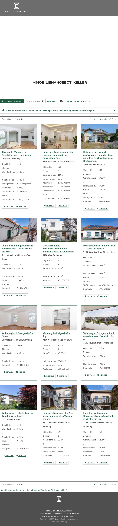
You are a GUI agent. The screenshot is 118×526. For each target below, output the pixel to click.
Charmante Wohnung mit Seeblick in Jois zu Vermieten (16, 159)
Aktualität (105, 125)
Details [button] (9, 212)
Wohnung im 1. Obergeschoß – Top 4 (17, 341)
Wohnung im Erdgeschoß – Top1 (56, 341)
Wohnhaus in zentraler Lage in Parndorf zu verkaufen (17, 420)
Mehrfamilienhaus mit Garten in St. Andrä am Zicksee (99, 253)
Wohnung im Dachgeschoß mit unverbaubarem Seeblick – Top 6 (98, 342)
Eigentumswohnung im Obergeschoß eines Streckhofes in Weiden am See (99, 422)
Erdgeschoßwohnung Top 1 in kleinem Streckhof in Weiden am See (58, 422)
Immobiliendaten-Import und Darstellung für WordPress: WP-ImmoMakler (33, 496)
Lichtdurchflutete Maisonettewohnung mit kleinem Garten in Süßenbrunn (58, 254)
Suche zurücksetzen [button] (78, 107)
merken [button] (21, 212)
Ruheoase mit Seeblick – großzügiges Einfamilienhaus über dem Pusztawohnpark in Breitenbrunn (98, 162)
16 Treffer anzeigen (12, 107)
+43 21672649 (48, 525)
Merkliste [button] (55, 107)
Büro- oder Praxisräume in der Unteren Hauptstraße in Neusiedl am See (58, 161)
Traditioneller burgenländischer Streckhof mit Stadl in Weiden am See (18, 254)
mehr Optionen (35, 107)
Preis (114, 125)
